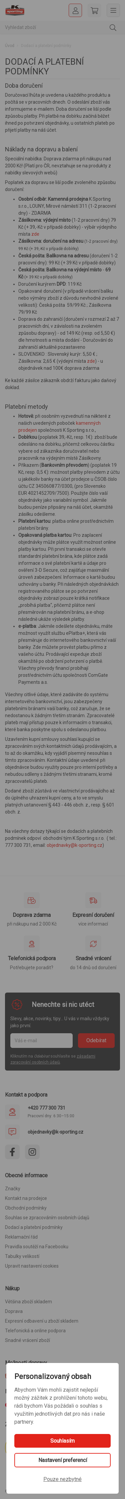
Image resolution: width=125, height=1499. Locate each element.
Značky (12, 1188)
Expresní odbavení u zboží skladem (41, 1321)
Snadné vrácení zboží (27, 1340)
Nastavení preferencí (62, 1460)
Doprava (14, 1311)
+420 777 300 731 (46, 1108)
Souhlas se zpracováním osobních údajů (47, 1217)
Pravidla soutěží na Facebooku (36, 1246)
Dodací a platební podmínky (34, 1227)
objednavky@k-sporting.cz (74, 845)
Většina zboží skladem (28, 1301)
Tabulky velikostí (22, 1256)
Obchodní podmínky (26, 1208)
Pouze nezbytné (62, 1479)
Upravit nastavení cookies (32, 1266)
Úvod (9, 45)
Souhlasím (62, 1441)
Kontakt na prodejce (26, 1198)
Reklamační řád (21, 1237)
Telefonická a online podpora (35, 1330)
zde (35, 234)
